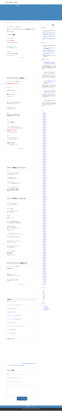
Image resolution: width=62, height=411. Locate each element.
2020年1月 (44, 233)
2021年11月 (44, 198)
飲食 (43, 298)
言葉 (43, 290)
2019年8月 (44, 241)
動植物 (44, 297)
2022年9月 (44, 182)
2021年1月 (44, 214)
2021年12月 (44, 196)
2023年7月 (44, 166)
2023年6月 (44, 167)
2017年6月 (44, 283)
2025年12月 (44, 119)
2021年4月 (44, 209)
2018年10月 (44, 257)
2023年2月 (44, 174)
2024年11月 (44, 140)
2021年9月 (44, 201)
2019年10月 (44, 238)
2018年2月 (44, 270)
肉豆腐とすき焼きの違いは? (11, 312)
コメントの (46, 308)
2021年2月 (44, 212)
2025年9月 (44, 124)
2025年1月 (44, 137)
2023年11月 (44, 159)
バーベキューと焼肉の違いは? (11, 333)
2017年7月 (44, 281)
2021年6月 (44, 206)
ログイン (45, 306)
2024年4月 (44, 151)
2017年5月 (44, 284)
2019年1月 (44, 252)
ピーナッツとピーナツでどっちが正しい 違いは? (14, 305)
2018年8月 (44, 260)
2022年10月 (44, 180)
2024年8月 (44, 145)
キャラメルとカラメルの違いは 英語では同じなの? (15, 319)
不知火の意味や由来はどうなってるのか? (49, 55)
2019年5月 (44, 246)
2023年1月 (44, 175)
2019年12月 (44, 235)
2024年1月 (44, 156)
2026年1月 (44, 118)
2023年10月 (44, 161)
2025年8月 (44, 126)
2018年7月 (44, 262)
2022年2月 (44, 193)
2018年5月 (44, 265)
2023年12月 (44, 158)
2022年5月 (44, 188)
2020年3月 (44, 230)
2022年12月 (44, 177)
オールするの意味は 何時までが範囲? (48, 45)
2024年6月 (44, 148)
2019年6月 (44, 244)
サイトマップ (44, 5)
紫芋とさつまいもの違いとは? (11, 301)
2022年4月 (44, 190)
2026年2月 (44, 116)
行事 (43, 292)
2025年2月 (44, 135)
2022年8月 (44, 183)
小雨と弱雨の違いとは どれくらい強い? (49, 34)
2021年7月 (44, 204)
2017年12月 (44, 273)
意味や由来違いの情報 (13, 2)
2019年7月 (44, 243)
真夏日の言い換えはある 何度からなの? (49, 33)
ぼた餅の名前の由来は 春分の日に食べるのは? (28, 363)
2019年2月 (44, 251)
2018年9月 (44, 259)
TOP (9, 22)
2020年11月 (44, 217)
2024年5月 (44, 150)
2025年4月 (44, 132)
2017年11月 (44, 275)
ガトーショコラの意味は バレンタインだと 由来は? (16, 365)
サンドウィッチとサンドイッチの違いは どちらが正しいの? (16, 326)
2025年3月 (44, 134)
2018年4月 (44, 267)
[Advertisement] (31, 15)
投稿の (46, 307)
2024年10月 (44, 142)
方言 (43, 300)
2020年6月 (44, 225)
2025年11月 (44, 121)
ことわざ (44, 295)
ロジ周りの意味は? (47, 100)
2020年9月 (44, 220)
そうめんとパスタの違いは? (11, 308)
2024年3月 (44, 153)
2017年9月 (44, 278)
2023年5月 (44, 169)
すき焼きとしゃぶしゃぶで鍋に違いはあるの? (14, 315)
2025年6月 (44, 129)
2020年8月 (44, 222)
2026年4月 (44, 113)
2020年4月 (44, 228)
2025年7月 (44, 127)
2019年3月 (44, 249)
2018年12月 (44, 254)
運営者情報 (18, 5)
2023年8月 (44, 164)
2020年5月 (44, 227)
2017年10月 (44, 276)
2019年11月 (44, 236)
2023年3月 (44, 172)
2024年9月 (44, 143)
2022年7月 (44, 185)
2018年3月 (44, 268)
